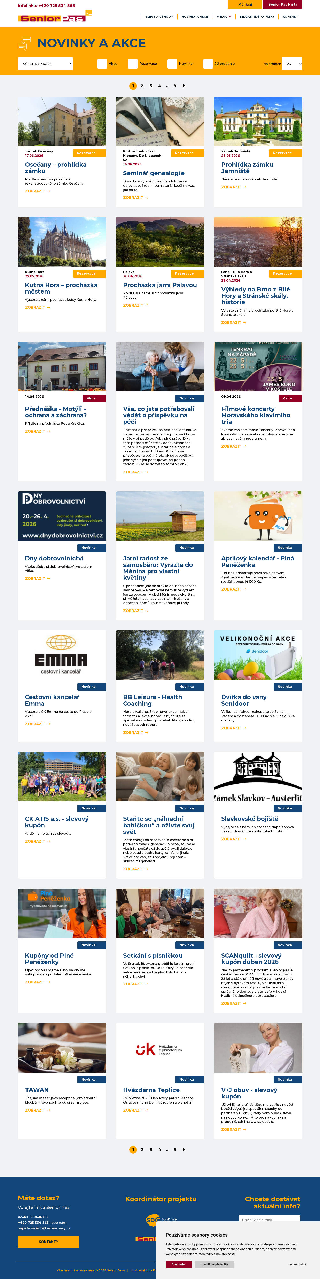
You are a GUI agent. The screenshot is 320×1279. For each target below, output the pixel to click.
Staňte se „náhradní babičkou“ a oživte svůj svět (159, 825)
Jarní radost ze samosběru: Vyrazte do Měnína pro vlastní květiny (158, 568)
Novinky (186, 64)
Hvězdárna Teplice (151, 1090)
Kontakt (290, 16)
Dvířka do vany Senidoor (244, 700)
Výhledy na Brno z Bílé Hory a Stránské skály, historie (255, 296)
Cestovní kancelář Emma (52, 700)
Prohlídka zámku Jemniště (247, 167)
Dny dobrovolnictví (54, 558)
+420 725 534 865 (56, 5)
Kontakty (48, 1242)
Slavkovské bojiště (249, 818)
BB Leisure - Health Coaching (152, 700)
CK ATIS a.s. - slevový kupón (57, 822)
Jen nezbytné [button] (297, 1264)
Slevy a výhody (159, 16)
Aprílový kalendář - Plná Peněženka (257, 561)
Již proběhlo (225, 64)
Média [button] (224, 16)
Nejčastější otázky (257, 16)
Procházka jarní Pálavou (160, 285)
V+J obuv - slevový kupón (249, 1093)
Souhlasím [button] (179, 1264)
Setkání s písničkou (153, 955)
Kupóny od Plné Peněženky (49, 958)
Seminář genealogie (154, 173)
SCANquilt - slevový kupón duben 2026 (251, 958)
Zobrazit (37, 191)
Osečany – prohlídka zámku (56, 167)
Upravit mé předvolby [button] (214, 1264)
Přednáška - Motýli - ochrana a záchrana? (56, 412)
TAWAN (37, 1090)
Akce (113, 64)
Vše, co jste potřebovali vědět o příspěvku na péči (159, 415)
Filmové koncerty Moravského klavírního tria (255, 415)
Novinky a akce (195, 16)
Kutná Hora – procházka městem (61, 288)
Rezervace (148, 64)
